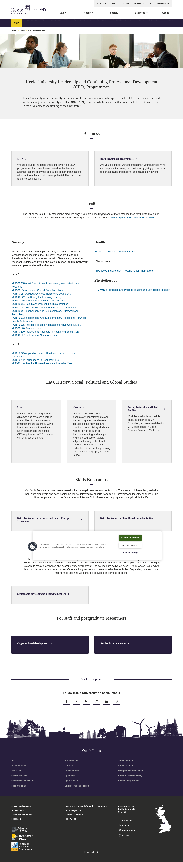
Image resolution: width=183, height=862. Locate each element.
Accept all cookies (130, 537)
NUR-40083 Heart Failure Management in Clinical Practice (44, 307)
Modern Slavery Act (74, 815)
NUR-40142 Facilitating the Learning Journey (36, 297)
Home (13, 30)
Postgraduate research (123, 22)
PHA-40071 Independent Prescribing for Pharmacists (124, 270)
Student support (126, 760)
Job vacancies (71, 760)
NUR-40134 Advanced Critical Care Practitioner (37, 290)
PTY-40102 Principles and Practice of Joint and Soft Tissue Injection (132, 289)
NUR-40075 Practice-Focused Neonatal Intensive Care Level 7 (46, 324)
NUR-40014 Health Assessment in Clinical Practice (39, 304)
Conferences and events (23, 781)
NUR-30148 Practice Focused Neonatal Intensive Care (41, 363)
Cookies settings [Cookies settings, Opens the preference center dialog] (130, 552)
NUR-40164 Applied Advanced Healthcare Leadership (41, 293)
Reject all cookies (130, 545)
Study (22, 30)
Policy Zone (70, 819)
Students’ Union (126, 765)
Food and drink (18, 786)
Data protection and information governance (86, 806)
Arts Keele (16, 770)
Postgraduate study (82, 22)
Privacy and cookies (21, 806)
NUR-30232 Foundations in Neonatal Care (35, 360)
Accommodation (19, 765)
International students (148, 22)
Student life (102, 22)
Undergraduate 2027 (35, 22)
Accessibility (17, 810)
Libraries (69, 765)
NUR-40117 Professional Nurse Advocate (34, 335)
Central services (19, 776)
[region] (97, 545)
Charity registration (74, 810)
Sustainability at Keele (129, 781)
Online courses (72, 770)
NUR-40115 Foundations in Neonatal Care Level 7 (39, 300)
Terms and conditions (21, 815)
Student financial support (77, 786)
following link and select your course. (132, 217)
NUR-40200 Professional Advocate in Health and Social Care (45, 331)
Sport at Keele (71, 781)
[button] (150, 3)
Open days (70, 776)
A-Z (13, 760)
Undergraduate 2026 (59, 22)
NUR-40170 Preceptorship (26, 328)
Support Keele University (130, 776)
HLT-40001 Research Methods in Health (116, 251)
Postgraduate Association (130, 770)
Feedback (16, 819)
